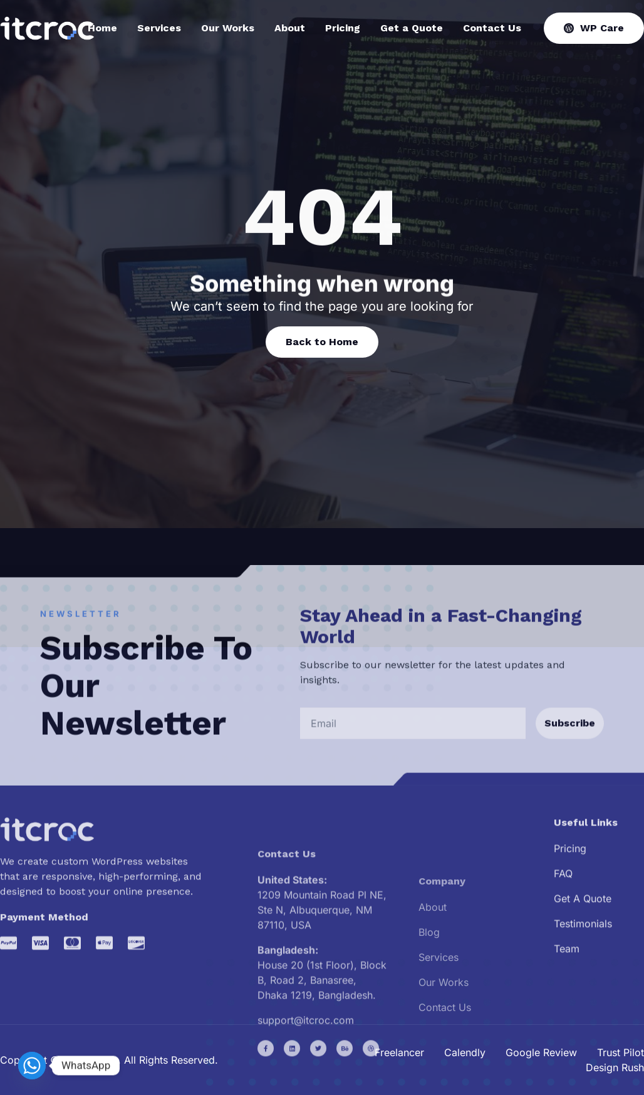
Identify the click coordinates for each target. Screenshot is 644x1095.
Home (102, 28)
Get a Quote (411, 28)
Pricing (342, 28)
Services (159, 28)
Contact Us (492, 28)
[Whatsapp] (32, 1065)
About (289, 28)
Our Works (227, 28)
